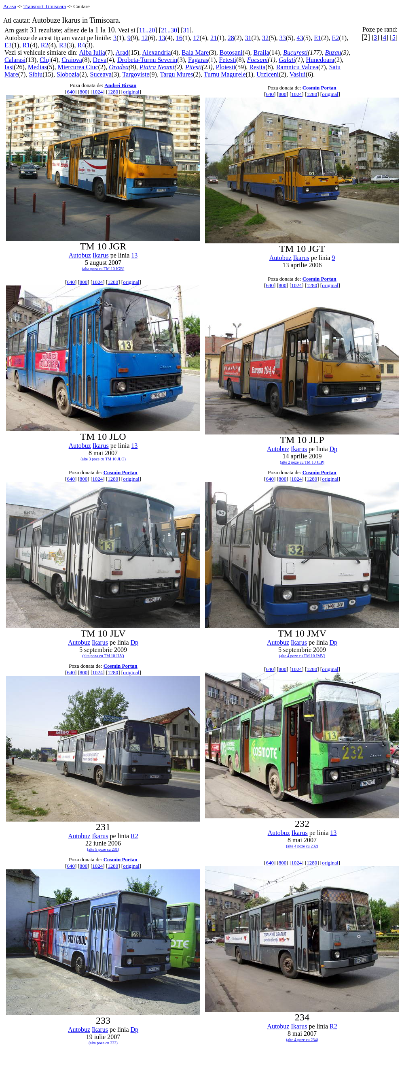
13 (162, 37)
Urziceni (267, 74)
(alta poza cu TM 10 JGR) (103, 268)
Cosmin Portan (319, 88)
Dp (334, 448)
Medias (37, 67)
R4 (81, 45)
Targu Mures (176, 74)
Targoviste (135, 74)
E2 (335, 37)
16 (179, 37)
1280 (113, 92)
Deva (100, 59)
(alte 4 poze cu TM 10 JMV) (302, 656)
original (131, 92)
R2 (45, 45)
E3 (8, 45)
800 (84, 92)
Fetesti (227, 59)
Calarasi (14, 59)
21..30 (169, 30)
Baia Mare (195, 52)
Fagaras (198, 59)
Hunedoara (320, 59)
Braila (261, 52)
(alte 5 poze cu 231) (103, 849)
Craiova (71, 59)
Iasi (9, 67)
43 (299, 37)
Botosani (231, 52)
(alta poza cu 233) (103, 1043)
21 (213, 37)
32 (265, 37)
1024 (97, 92)
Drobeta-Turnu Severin (147, 59)
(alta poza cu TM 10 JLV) (103, 656)
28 (231, 37)
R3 (63, 45)
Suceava (101, 74)
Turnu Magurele (225, 74)
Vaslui (298, 74)
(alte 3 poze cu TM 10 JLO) (102, 459)
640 (71, 92)
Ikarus (101, 255)
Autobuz (80, 255)
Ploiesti (225, 67)
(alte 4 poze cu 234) (302, 1039)
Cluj (45, 59)
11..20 (147, 30)
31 (186, 30)
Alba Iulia (92, 52)
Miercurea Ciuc (78, 67)
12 (145, 37)
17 (196, 37)
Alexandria (156, 52)
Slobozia (68, 74)
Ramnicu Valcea (297, 67)
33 (282, 37)
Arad (122, 52)
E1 (317, 37)
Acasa (9, 6)
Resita (257, 67)
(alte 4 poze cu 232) (302, 846)
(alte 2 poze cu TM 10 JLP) (302, 462)
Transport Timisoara (44, 6)
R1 (26, 45)
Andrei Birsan (120, 85)
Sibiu (35, 74)
